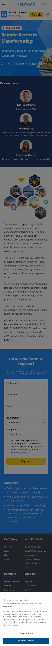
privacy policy (27, 619)
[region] (26, 619)
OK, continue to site (26, 640)
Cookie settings (26, 633)
